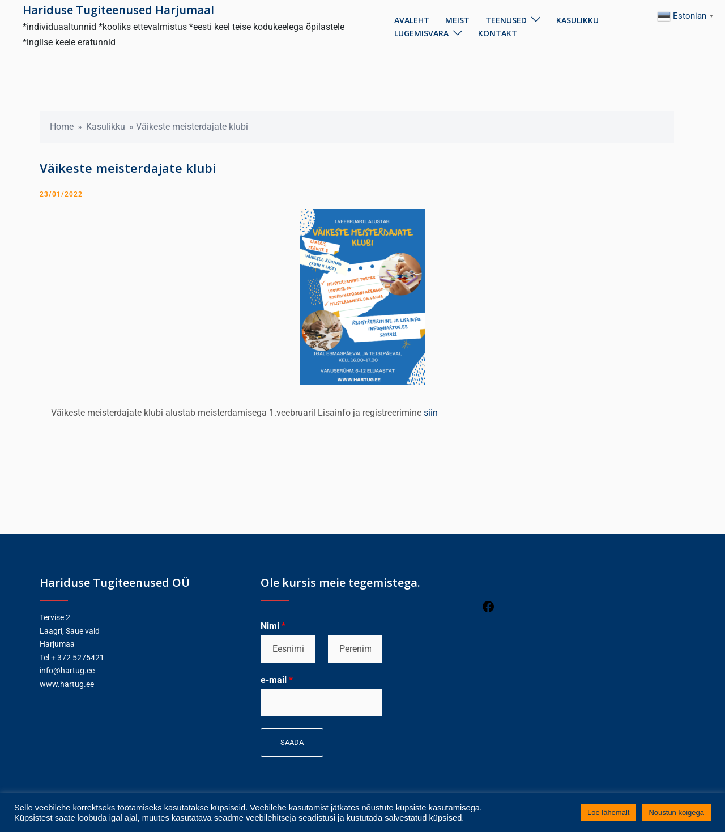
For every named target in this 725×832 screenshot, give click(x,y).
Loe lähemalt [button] (608, 812)
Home (62, 126)
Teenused (506, 20)
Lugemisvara (421, 33)
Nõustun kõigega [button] (676, 812)
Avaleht (411, 20)
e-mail (277, 680)
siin (431, 412)
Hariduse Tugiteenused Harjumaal (118, 10)
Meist (457, 20)
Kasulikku (577, 20)
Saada (292, 742)
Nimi (273, 626)
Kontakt (497, 33)
